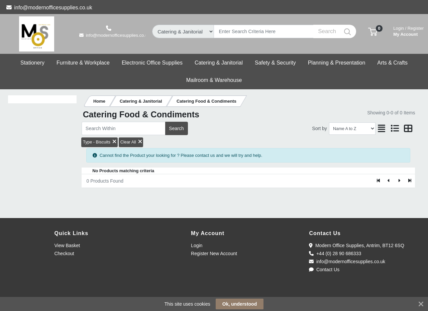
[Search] (264, 31)
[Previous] (389, 181)
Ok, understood (239, 304)
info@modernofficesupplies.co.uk (49, 7)
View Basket (67, 245)
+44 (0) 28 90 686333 (335, 253)
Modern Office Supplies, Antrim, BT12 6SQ (356, 245)
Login (196, 245)
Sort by (319, 128)
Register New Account (214, 253)
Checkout (64, 253)
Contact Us (324, 269)
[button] (372, 31)
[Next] (399, 181)
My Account (408, 30)
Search (176, 128)
